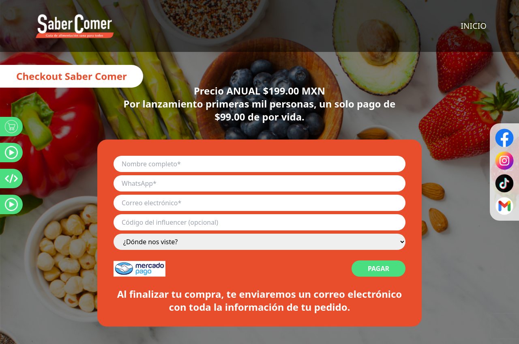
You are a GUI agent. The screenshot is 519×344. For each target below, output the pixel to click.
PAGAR (378, 268)
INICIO (474, 25)
